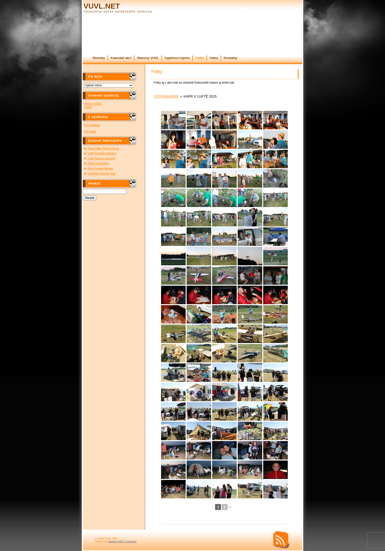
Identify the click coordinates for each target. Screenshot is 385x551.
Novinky (99, 58)
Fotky (199, 58)
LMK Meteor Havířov (101, 158)
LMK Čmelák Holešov (102, 153)
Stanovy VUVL (148, 58)
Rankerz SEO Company (122, 541)
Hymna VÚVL (93, 103)
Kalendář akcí (121, 58)
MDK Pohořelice (98, 163)
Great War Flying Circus (103, 148)
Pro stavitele (92, 125)
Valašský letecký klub (102, 173)
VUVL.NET (101, 6)
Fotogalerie (166, 96)
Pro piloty (90, 131)
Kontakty (230, 58)
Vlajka (88, 107)
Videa (214, 58)
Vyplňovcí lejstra (177, 58)
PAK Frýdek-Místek (100, 168)
